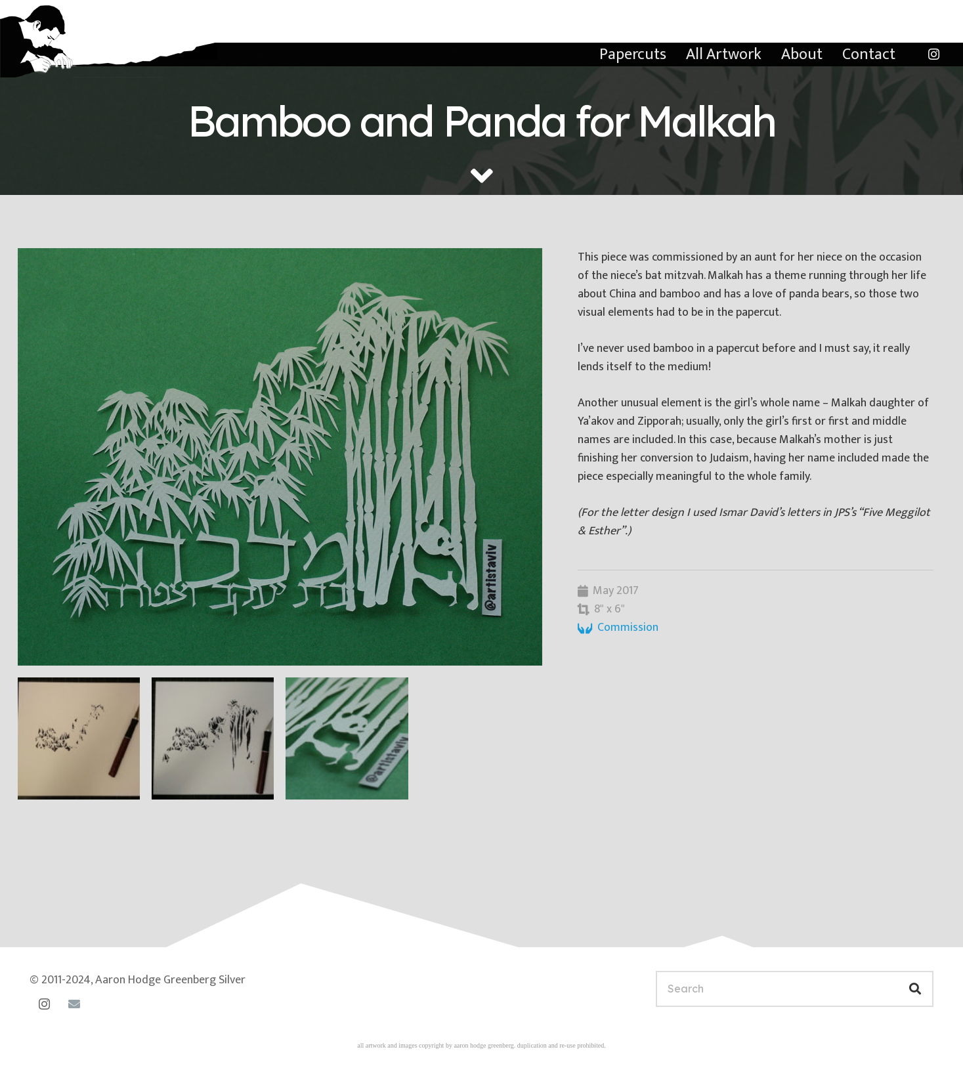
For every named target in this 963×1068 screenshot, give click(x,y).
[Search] (794, 989)
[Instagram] (933, 54)
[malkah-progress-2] (213, 738)
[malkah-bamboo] (280, 457)
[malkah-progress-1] (79, 738)
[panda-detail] (347, 738)
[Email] (74, 1004)
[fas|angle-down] (482, 176)
